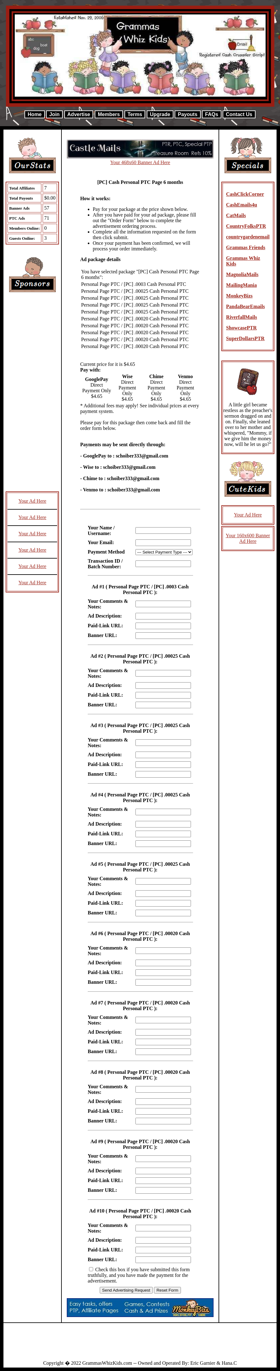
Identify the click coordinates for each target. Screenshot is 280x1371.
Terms (135, 114)
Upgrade (160, 114)
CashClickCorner (245, 194)
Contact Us (239, 114)
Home (34, 114)
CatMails (236, 215)
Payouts (187, 114)
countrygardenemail (248, 236)
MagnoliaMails (242, 274)
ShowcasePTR (241, 327)
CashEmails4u (241, 204)
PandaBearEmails (245, 306)
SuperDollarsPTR (245, 338)
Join (54, 114)
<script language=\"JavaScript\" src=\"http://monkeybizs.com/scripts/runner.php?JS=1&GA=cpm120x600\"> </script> (32, 395)
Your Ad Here (32, 501)
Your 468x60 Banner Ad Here (140, 162)
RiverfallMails (241, 317)
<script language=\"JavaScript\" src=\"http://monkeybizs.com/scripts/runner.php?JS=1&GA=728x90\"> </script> (140, 1344)
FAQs (211, 114)
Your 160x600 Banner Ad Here (248, 538)
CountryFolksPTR (246, 226)
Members (109, 114)
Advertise (78, 114)
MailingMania (241, 285)
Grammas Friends (245, 247)
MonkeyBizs (239, 295)
